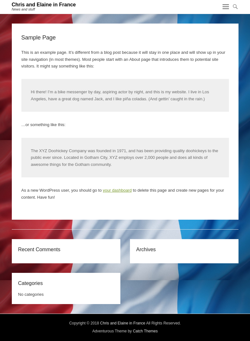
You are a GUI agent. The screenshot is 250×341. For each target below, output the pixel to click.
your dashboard (117, 190)
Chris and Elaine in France (44, 4)
